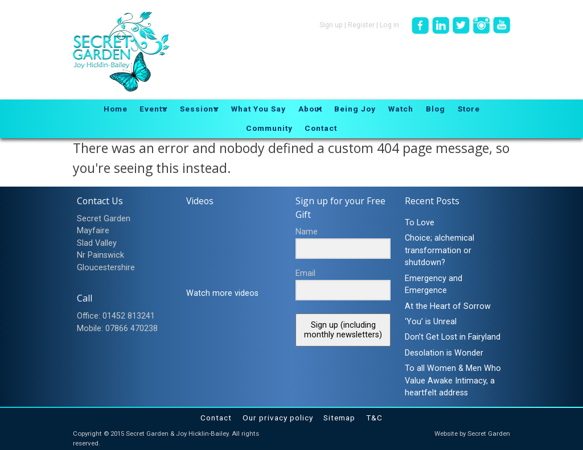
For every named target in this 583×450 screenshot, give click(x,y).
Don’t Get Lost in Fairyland (452, 337)
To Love (419, 223)
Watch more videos (222, 293)
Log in (389, 25)
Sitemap (339, 417)
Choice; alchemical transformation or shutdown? (439, 250)
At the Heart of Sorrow (448, 306)
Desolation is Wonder (444, 353)
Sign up (331, 25)
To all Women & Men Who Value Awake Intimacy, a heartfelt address (453, 381)
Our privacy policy (278, 417)
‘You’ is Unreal (431, 322)
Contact (216, 417)
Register (361, 25)
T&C (374, 417)
